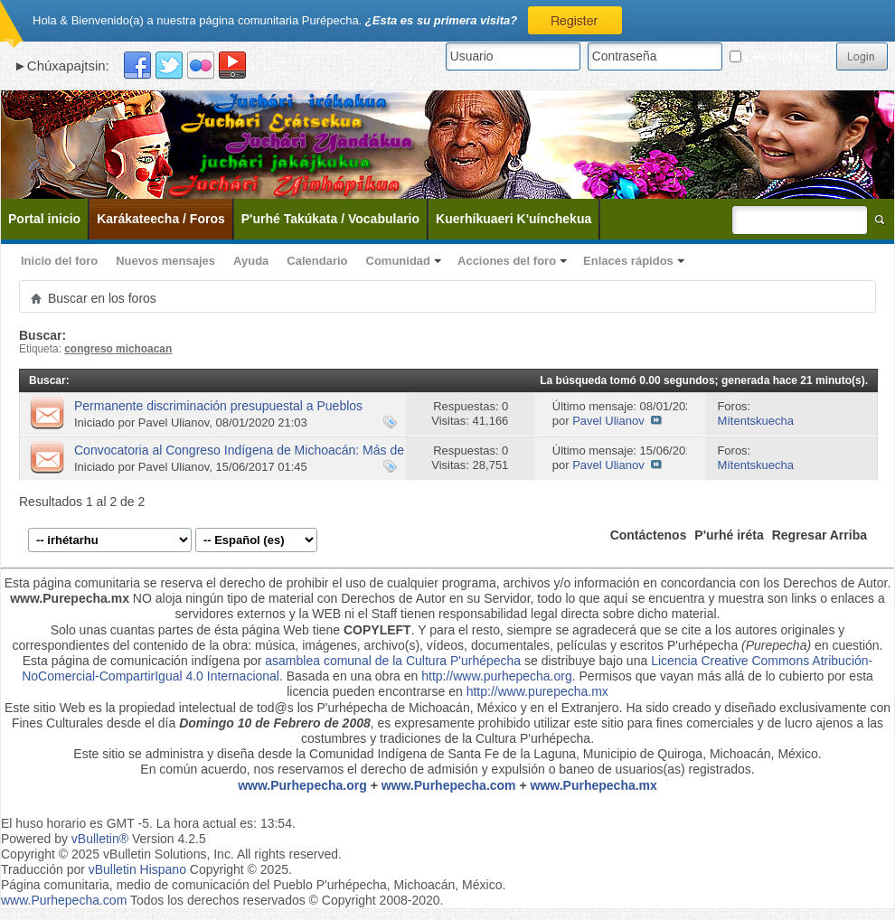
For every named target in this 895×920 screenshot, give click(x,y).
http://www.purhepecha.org (496, 676)
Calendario (317, 261)
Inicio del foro (59, 261)
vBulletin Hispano (137, 869)
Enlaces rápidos (628, 261)
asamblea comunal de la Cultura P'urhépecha (393, 660)
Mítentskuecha (755, 420)
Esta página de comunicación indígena (131, 660)
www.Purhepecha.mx (594, 785)
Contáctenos (648, 535)
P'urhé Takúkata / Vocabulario (330, 218)
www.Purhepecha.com (449, 785)
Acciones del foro (506, 261)
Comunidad (398, 261)
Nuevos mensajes (165, 261)
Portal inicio (44, 218)
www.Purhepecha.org (302, 785)
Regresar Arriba (819, 535)
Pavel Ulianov (174, 422)
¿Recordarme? (779, 56)
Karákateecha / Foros (161, 218)
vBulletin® (99, 838)
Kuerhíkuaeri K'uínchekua (513, 218)
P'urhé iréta (728, 535)
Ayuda (250, 261)
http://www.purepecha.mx (537, 691)
